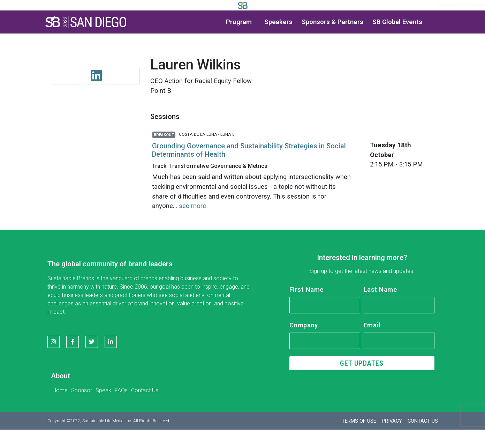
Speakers (278, 21)
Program (240, 21)
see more (192, 205)
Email (372, 325)
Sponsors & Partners (332, 21)
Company (303, 325)
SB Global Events (397, 21)
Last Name (380, 289)
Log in (333, 5)
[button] (86, 22)
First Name (306, 289)
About (60, 377)
